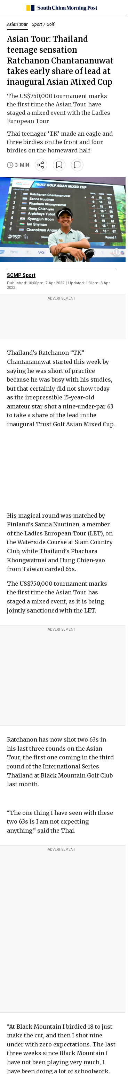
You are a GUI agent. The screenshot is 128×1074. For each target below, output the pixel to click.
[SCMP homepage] (61, 8)
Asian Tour (17, 24)
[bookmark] (59, 165)
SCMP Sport (21, 275)
